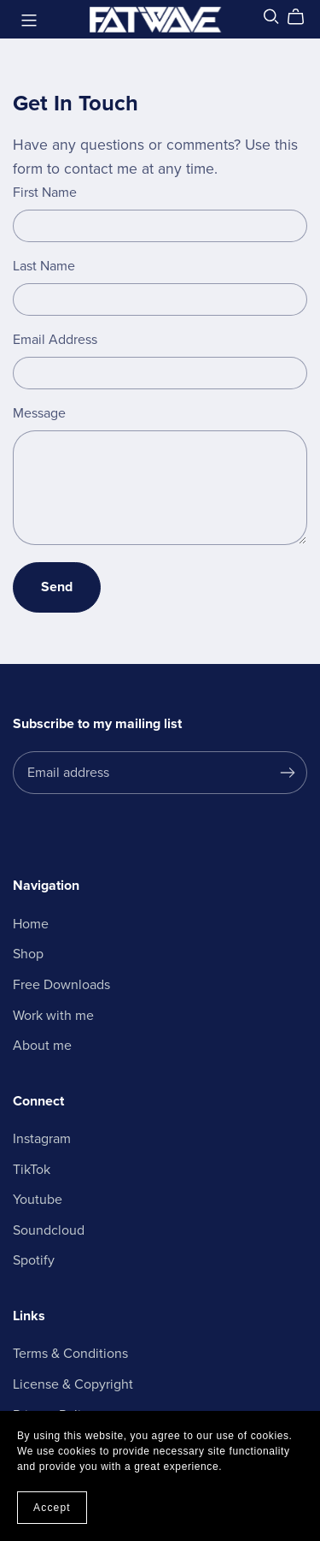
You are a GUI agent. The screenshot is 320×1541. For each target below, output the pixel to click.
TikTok (31, 1169)
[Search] (271, 17)
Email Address (55, 339)
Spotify (34, 1260)
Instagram (42, 1138)
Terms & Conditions (70, 1353)
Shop (28, 954)
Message (39, 413)
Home (31, 924)
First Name (45, 192)
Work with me (53, 1015)
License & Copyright (73, 1384)
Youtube (37, 1199)
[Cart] (302, 17)
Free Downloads (61, 984)
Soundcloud (48, 1230)
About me (42, 1045)
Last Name (44, 266)
